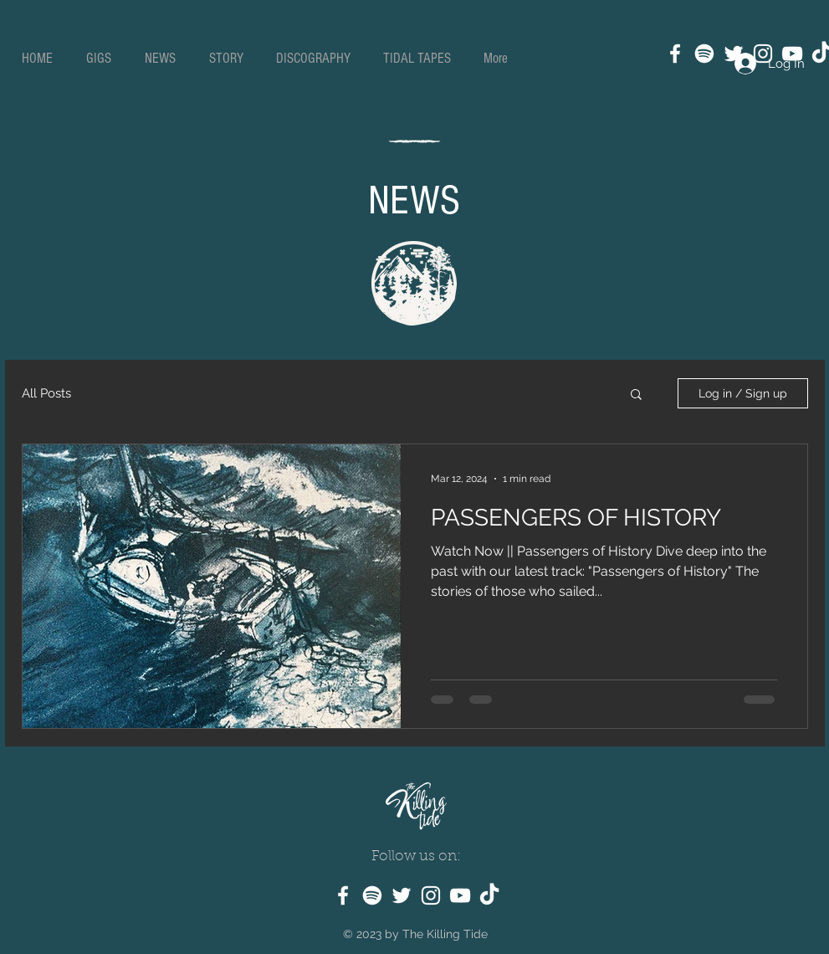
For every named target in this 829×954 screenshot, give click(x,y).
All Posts (46, 393)
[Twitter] (401, 895)
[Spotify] (704, 53)
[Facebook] (675, 53)
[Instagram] (430, 895)
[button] (636, 395)
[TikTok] (489, 895)
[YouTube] (460, 895)
